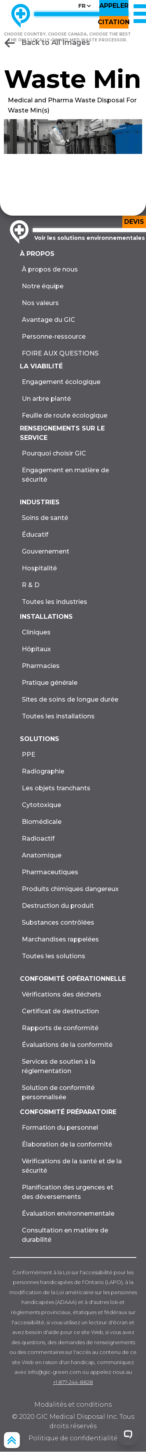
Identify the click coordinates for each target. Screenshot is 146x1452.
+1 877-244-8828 (73, 1382)
